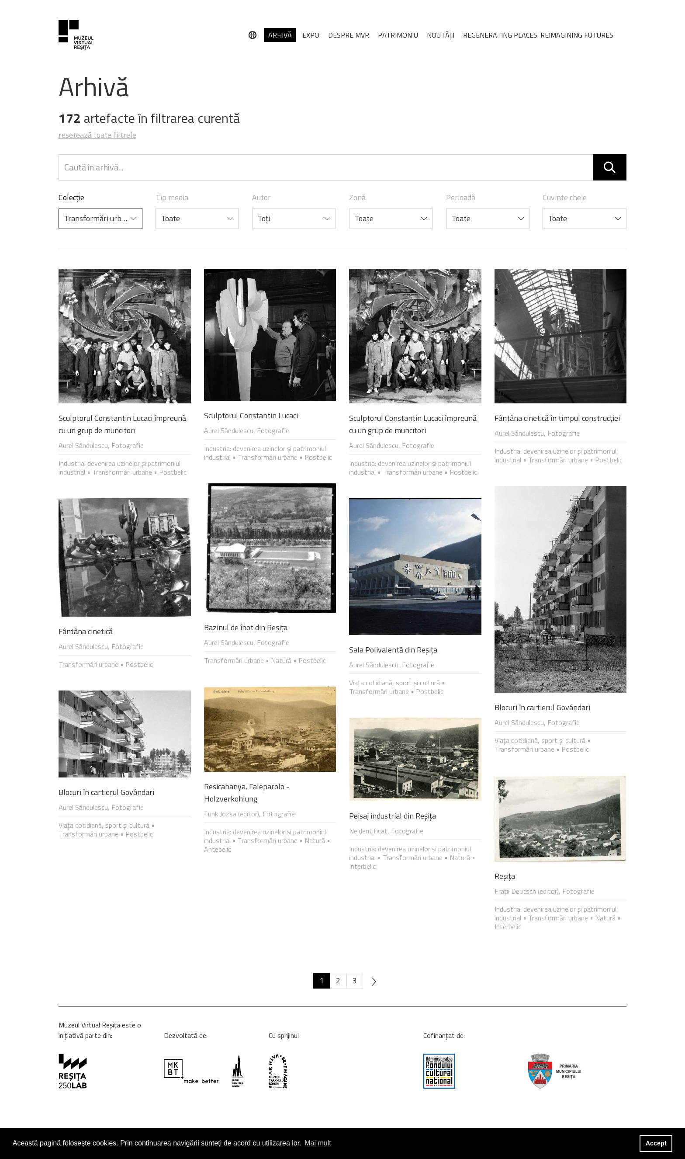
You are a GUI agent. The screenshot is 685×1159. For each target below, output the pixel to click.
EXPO (310, 35)
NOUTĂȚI (440, 35)
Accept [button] (656, 1143)
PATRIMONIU (398, 35)
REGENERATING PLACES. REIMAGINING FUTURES (538, 35)
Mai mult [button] (317, 1143)
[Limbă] (252, 35)
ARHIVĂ (280, 35)
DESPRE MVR (348, 35)
